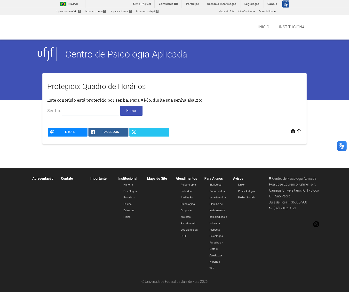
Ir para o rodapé (147, 11)
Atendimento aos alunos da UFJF (189, 230)
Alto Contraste (246, 11)
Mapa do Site (226, 11)
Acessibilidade (267, 11)
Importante (98, 178)
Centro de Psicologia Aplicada (126, 54)
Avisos (238, 178)
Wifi (211, 268)
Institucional (127, 178)
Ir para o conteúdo (68, 11)
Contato (67, 178)
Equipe (127, 204)
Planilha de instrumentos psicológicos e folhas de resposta (218, 217)
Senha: (83, 110)
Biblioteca (215, 184)
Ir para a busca (121, 11)
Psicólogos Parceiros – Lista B (216, 243)
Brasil (68, 4)
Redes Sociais (246, 197)
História (128, 184)
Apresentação (42, 178)
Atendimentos (186, 178)
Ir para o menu (95, 11)
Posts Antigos (246, 191)
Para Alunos (213, 178)
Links (241, 184)
